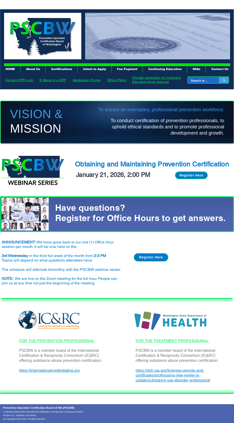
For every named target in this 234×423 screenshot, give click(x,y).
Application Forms (87, 80)
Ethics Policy (117, 80)
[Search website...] (200, 81)
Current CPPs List (19, 80)
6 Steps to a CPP (53, 80)
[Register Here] (191, 175)
